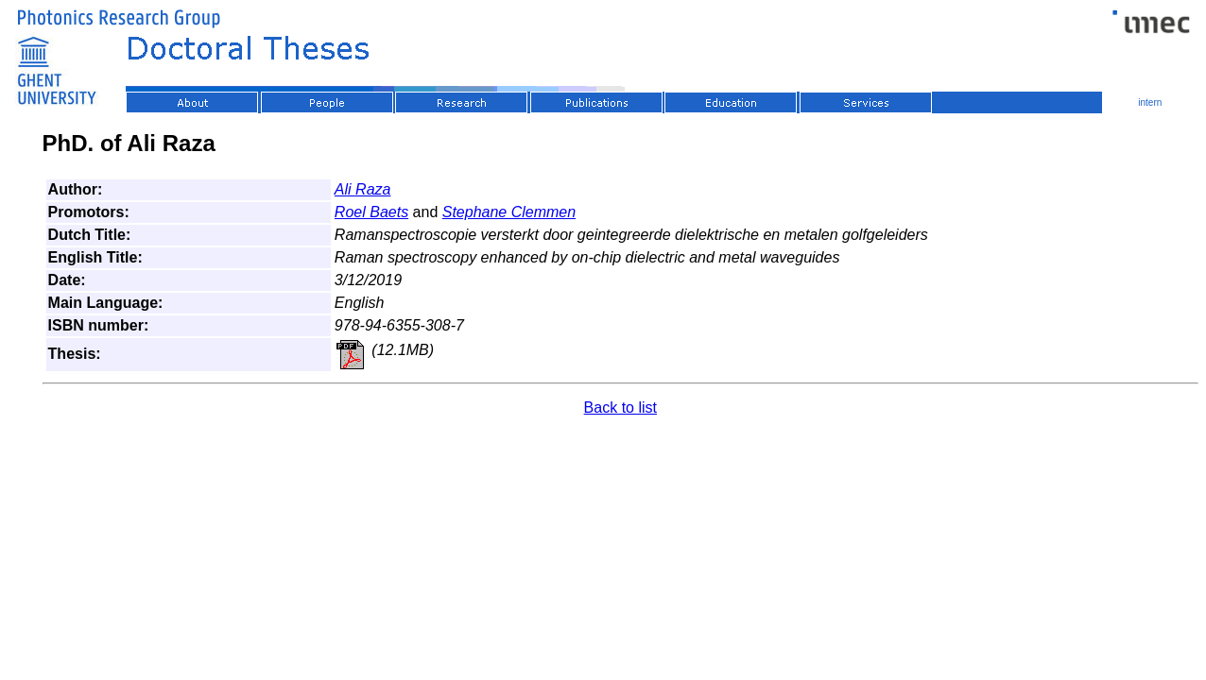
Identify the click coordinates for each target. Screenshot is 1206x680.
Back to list (620, 408)
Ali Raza (363, 189)
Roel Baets (371, 212)
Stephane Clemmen (509, 212)
